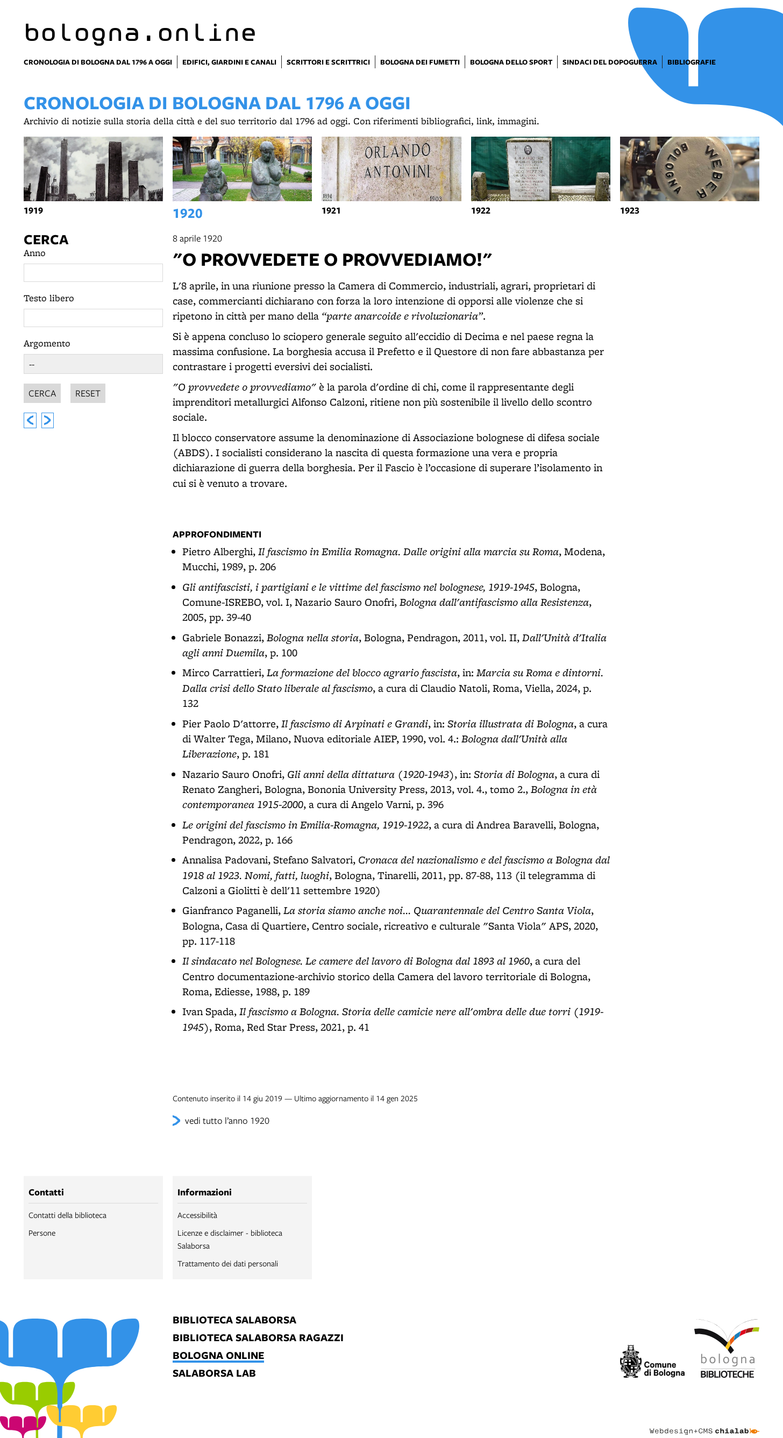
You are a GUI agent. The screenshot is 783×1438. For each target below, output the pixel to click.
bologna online (218, 1356)
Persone (42, 1232)
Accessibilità (197, 1214)
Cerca (46, 239)
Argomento (47, 343)
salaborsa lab (214, 1374)
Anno (35, 252)
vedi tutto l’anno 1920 (227, 1120)
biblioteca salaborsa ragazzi (258, 1338)
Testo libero (49, 298)
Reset (88, 391)
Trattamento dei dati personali (227, 1263)
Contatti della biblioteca (67, 1214)
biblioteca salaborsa (234, 1320)
